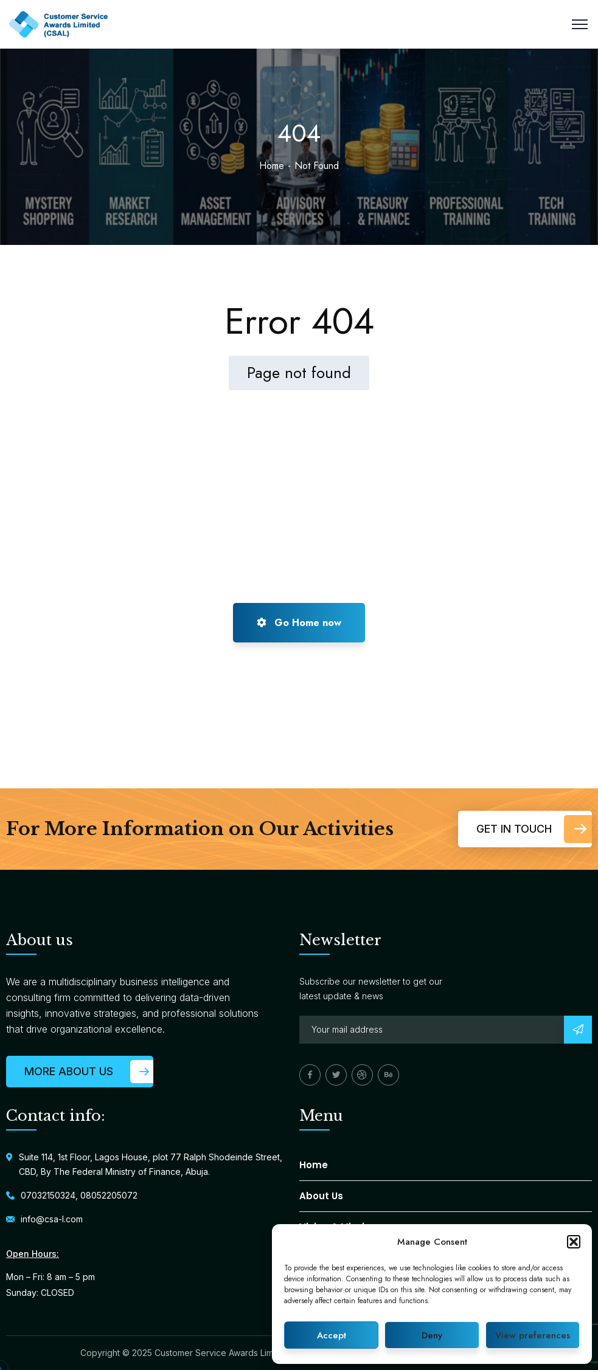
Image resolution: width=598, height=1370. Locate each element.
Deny (432, 1335)
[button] (574, 1242)
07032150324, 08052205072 (79, 1195)
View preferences (532, 1335)
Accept (331, 1335)
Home (271, 166)
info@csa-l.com (52, 1219)
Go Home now (299, 623)
